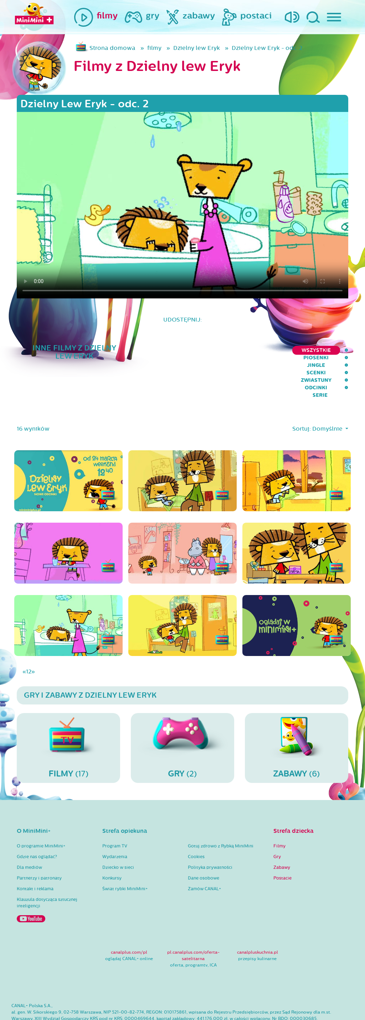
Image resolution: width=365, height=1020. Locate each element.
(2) (182, 719)
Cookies (196, 828)
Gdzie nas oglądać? (37, 828)
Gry (277, 828)
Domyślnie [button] (328, 400)
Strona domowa (112, 48)
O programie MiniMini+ (41, 817)
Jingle (203, 350)
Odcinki (310, 350)
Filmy (279, 817)
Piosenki (169, 350)
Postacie (282, 849)
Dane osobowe (203, 849)
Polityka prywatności (210, 839)
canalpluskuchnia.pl (257, 923)
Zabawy (281, 839)
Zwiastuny (271, 350)
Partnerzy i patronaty (39, 849)
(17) (68, 719)
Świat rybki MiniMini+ (125, 860)
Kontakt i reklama (35, 860)
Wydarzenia (114, 828)
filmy (154, 48)
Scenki (234, 350)
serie (340, 350)
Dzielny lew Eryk (196, 48)
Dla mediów (29, 839)
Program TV (114, 817)
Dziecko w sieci (118, 839)
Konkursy (112, 849)
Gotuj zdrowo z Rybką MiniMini (220, 817)
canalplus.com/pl (129, 923)
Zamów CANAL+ (204, 860)
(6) (296, 719)
